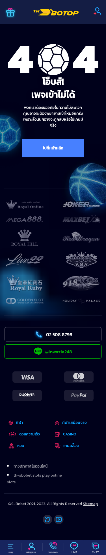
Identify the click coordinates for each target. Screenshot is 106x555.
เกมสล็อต (67, 446)
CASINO (65, 434)
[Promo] (10, 12)
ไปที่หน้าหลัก (53, 148)
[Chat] (95, 547)
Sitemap (90, 504)
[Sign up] (97, 11)
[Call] (53, 547)
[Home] (56, 12)
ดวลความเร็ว (24, 434)
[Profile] (31, 547)
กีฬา (15, 423)
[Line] (74, 547)
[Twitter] (47, 519)
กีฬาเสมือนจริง (70, 423)
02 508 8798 (53, 334)
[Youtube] (58, 519)
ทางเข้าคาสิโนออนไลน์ (30, 466)
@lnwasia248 (53, 351)
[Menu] (10, 547)
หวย (16, 446)
